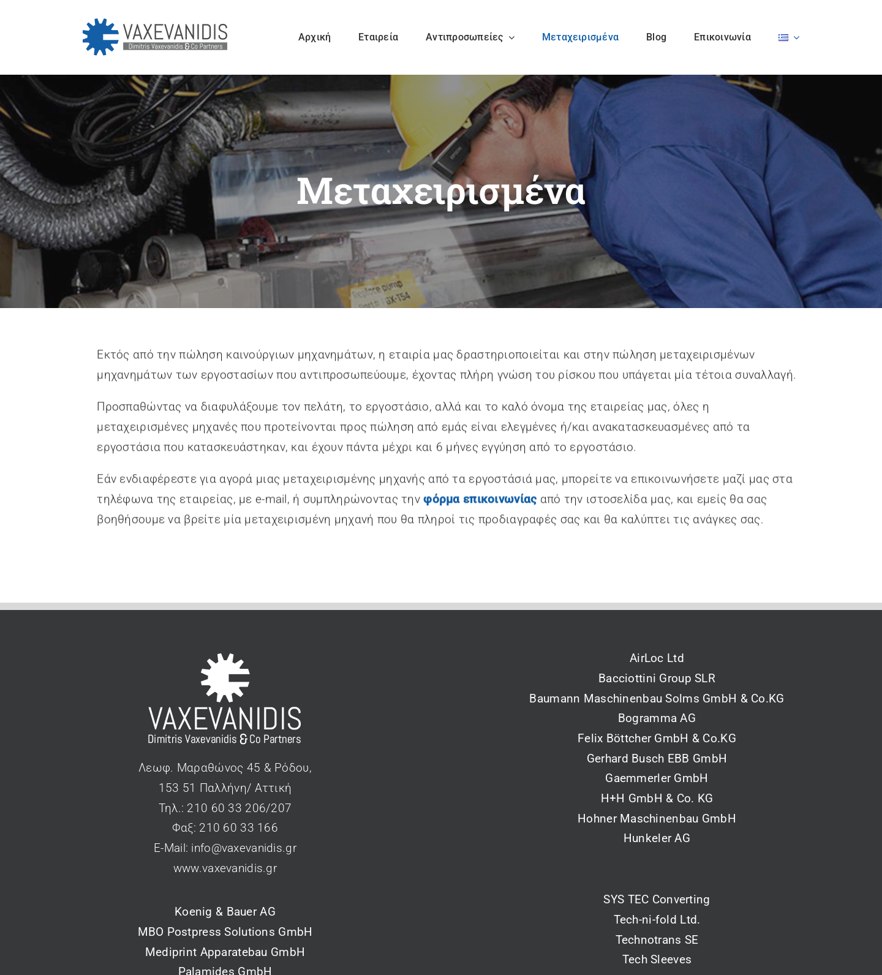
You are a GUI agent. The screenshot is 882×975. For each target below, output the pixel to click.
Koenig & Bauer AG (225, 912)
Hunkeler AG (657, 838)
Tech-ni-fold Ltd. (657, 920)
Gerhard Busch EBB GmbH (657, 758)
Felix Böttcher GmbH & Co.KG (657, 738)
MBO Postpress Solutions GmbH (225, 932)
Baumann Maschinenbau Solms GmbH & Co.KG (656, 698)
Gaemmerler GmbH (656, 778)
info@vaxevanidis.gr (243, 848)
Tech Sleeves (657, 959)
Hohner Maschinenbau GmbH (657, 818)
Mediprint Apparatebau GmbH (225, 952)
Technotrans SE (657, 940)
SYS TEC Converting (656, 899)
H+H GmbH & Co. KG (657, 798)
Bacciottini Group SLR (656, 678)
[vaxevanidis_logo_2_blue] (155, 24)
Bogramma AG (657, 718)
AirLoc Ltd (657, 658)
